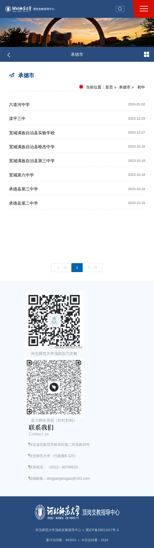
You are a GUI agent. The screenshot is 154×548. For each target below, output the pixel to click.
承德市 (77, 54)
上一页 (61, 268)
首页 (109, 87)
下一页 (92, 268)
